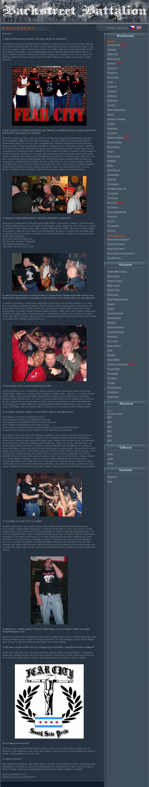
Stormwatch (112, 374)
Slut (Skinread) (114, 258)
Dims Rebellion (114, 318)
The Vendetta (113, 226)
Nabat (110, 350)
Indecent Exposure (115, 332)
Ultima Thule (112, 397)
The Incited (112, 203)
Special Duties (113, 369)
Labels (110, 459)
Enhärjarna (112, 101)
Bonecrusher (113, 295)
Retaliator (111, 161)
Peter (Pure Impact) (115, 244)
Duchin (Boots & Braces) (118, 239)
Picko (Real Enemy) (116, 249)
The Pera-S (112, 217)
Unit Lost (111, 230)
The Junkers (112, 207)
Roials (110, 165)
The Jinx (111, 383)
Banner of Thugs (114, 281)
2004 (109, 417)
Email (109, 481)
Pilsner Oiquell (113, 156)
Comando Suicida (115, 313)
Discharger (112, 96)
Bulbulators (112, 73)
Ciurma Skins (113, 77)
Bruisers (111, 304)
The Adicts (112, 378)
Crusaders (111, 91)
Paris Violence (113, 147)
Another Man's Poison (117, 272)
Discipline (111, 323)
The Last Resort (114, 388)
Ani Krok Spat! (113, 45)
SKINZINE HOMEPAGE (117, 28)
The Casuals (112, 193)
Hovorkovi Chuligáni (116, 119)
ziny (109, 410)
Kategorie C (112, 336)
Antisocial (111, 49)
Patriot (110, 152)
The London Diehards (116, 212)
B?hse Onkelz (113, 290)
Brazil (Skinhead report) (117, 299)
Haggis (110, 114)
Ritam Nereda (113, 360)
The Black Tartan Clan (117, 189)
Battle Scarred (113, 59)
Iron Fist (111, 124)
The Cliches (112, 198)
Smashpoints (113, 175)
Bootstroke (112, 68)
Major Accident (114, 346)
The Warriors (113, 392)
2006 (109, 427)
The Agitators (113, 184)
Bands (110, 454)
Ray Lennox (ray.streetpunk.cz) (121, 253)
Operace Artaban (114, 142)
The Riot (111, 221)
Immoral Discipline (115, 327)
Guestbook (112, 477)
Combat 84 (112, 87)
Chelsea (110, 309)
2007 (109, 431)
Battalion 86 (112, 54)
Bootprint (111, 63)
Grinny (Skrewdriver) (116, 110)
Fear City (111, 105)
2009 (109, 440)
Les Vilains (112, 133)
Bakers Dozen (113, 276)
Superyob (111, 179)
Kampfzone (112, 128)
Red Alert (111, 355)
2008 (109, 436)
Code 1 (110, 82)
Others (110, 463)
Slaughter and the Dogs (117, 364)
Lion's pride (112, 341)
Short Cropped (113, 170)
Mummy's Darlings (115, 138)
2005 (109, 422)
